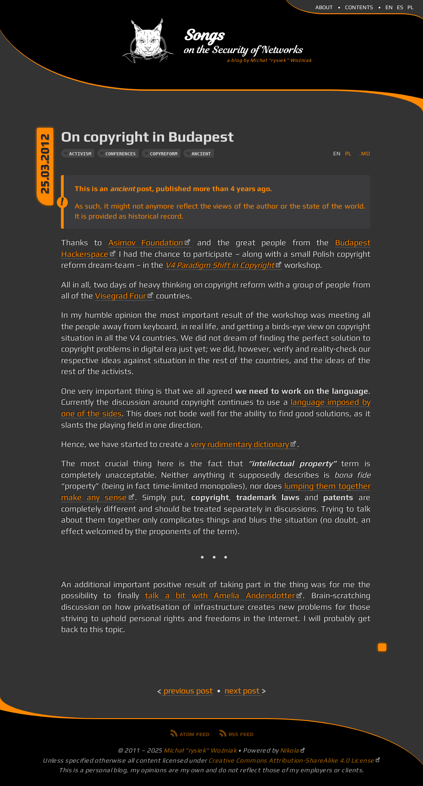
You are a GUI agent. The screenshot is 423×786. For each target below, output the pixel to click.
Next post (242, 690)
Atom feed (194, 733)
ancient (201, 153)
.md (364, 153)
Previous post (188, 690)
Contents (359, 6)
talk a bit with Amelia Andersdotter (219, 595)
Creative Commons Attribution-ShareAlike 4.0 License (291, 760)
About (324, 6)
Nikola (289, 750)
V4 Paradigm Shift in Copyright (219, 264)
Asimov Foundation (145, 242)
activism (80, 153)
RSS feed (241, 733)
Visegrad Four (120, 295)
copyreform (163, 153)
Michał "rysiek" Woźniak (200, 750)
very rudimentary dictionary (240, 444)
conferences (120, 153)
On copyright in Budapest (147, 136)
